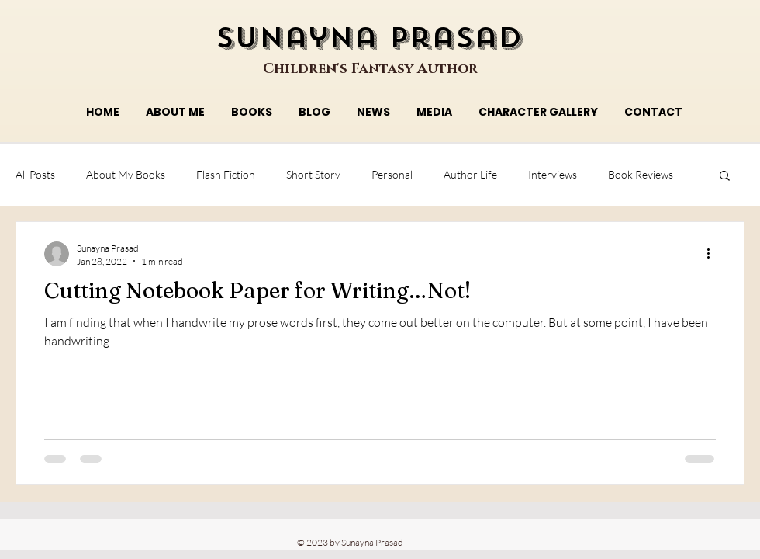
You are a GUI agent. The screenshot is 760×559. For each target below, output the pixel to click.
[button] (724, 176)
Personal (392, 174)
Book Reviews (640, 174)
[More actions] (713, 254)
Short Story (313, 174)
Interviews (552, 174)
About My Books (125, 174)
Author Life (470, 174)
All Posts (35, 174)
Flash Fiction (225, 174)
